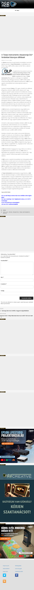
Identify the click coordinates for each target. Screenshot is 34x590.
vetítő (5, 213)
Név (2, 277)
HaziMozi (4, 1)
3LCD (4, 212)
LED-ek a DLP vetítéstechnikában (9, 204)
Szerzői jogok (18, 568)
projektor (16, 212)
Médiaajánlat (18, 565)
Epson (10, 212)
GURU (10, 60)
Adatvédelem (6, 568)
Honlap (2, 290)
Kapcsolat (5, 571)
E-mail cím (4, 284)
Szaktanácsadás (19, 571)
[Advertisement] (17, 33)
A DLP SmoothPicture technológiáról (10, 202)
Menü (17, 10)
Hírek (4, 210)
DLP (7, 212)
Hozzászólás (4, 260)
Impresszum (6, 565)
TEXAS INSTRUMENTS (24, 212)
